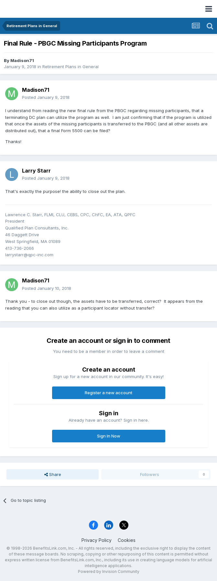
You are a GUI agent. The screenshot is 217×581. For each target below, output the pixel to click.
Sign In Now (108, 435)
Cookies (127, 540)
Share (52, 474)
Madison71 (22, 60)
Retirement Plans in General (70, 66)
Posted (46, 97)
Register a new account (108, 392)
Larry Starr (36, 170)
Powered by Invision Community (108, 571)
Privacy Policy (96, 540)
